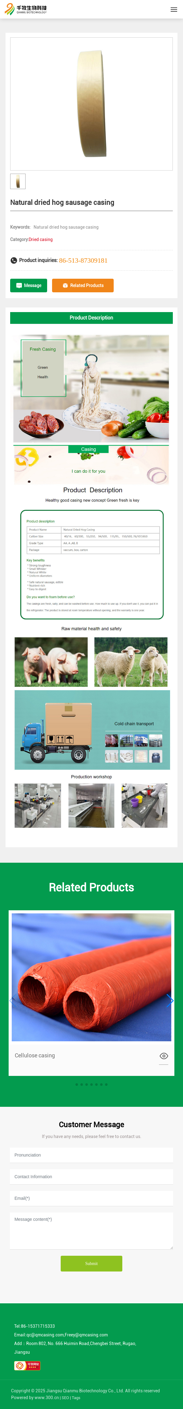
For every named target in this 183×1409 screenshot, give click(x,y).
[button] (76, 1084)
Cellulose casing (35, 1055)
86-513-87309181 (83, 260)
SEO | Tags (71, 1397)
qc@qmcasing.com (45, 1334)
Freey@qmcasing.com (86, 1334)
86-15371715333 (38, 1326)
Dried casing (41, 239)
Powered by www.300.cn (35, 1397)
